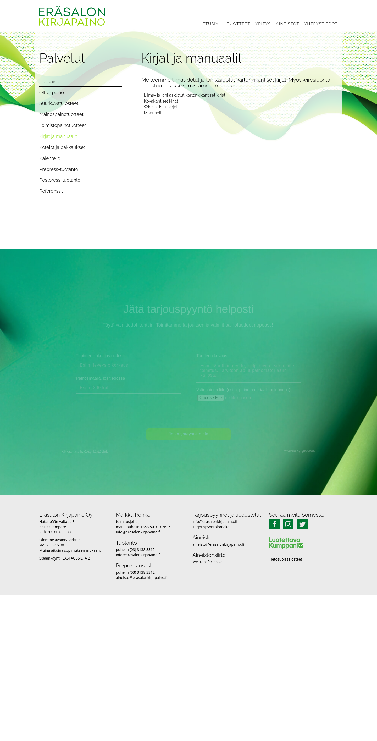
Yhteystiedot (321, 23)
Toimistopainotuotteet (62, 125)
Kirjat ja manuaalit (58, 136)
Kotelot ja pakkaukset (62, 147)
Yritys (263, 23)
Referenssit (51, 191)
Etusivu (212, 23)
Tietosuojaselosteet (285, 559)
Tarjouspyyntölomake (210, 526)
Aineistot (287, 23)
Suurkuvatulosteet (59, 103)
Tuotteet (238, 23)
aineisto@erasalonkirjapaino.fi (142, 577)
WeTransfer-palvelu (209, 561)
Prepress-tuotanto (58, 169)
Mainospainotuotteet (61, 114)
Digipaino (49, 81)
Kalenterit (49, 158)
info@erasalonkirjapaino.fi (138, 531)
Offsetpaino (51, 92)
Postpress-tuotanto (59, 180)
